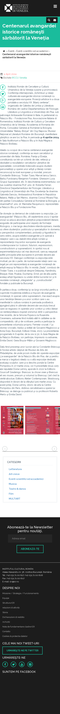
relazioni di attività (11, 607)
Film (11, 494)
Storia (5, 612)
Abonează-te (30, 548)
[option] (12, 420)
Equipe (5, 598)
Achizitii (6, 622)
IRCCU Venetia (19, 77)
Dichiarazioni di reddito (13, 617)
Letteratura (15, 469)
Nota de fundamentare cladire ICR (18, 626)
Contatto (6, 631)
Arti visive (14, 474)
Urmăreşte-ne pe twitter (22, 650)
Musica (13, 484)
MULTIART (14, 498)
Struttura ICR (8, 603)
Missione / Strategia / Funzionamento (20, 593)
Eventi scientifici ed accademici (26, 479)
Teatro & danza (17, 489)
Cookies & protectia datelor (15, 636)
